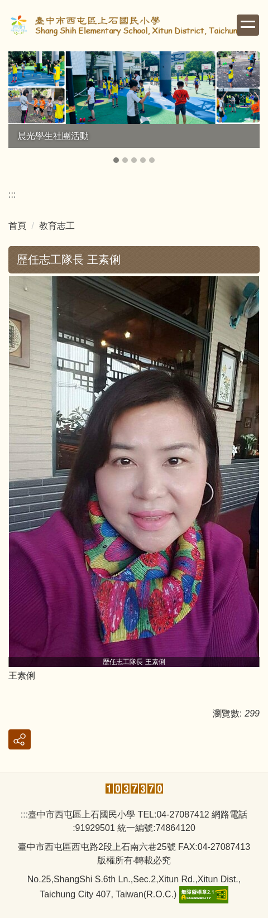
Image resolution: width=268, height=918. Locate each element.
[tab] (116, 160)
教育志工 (57, 225)
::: (12, 194)
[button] (22, 108)
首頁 (17, 225)
